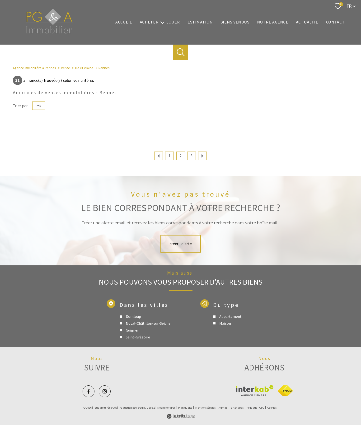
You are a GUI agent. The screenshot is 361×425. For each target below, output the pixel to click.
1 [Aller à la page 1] (169, 155)
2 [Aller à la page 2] (181, 155)
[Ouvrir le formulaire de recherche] (180, 52)
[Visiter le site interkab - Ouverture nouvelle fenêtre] (255, 390)
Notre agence (272, 22)
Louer (173, 22)
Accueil (123, 22)
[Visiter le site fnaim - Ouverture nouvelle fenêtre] (285, 390)
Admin (223, 407)
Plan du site (185, 407)
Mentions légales (205, 407)
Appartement (230, 341)
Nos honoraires (166, 407)
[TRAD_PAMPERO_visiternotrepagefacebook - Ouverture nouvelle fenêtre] (88, 391)
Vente (65, 68)
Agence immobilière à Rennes (34, 68)
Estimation (200, 22)
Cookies (272, 407)
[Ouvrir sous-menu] (162, 22)
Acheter (149, 22)
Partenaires (237, 407)
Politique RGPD (255, 407)
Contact (335, 22)
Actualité (307, 22)
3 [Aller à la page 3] (191, 155)
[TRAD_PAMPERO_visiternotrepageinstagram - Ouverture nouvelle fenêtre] (105, 391)
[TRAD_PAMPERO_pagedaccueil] (49, 32)
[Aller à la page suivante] (202, 156)
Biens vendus (234, 22)
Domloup (133, 341)
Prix (38, 106)
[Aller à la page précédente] (158, 156)
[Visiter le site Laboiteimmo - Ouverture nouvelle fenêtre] (180, 417)
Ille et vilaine (84, 68)
